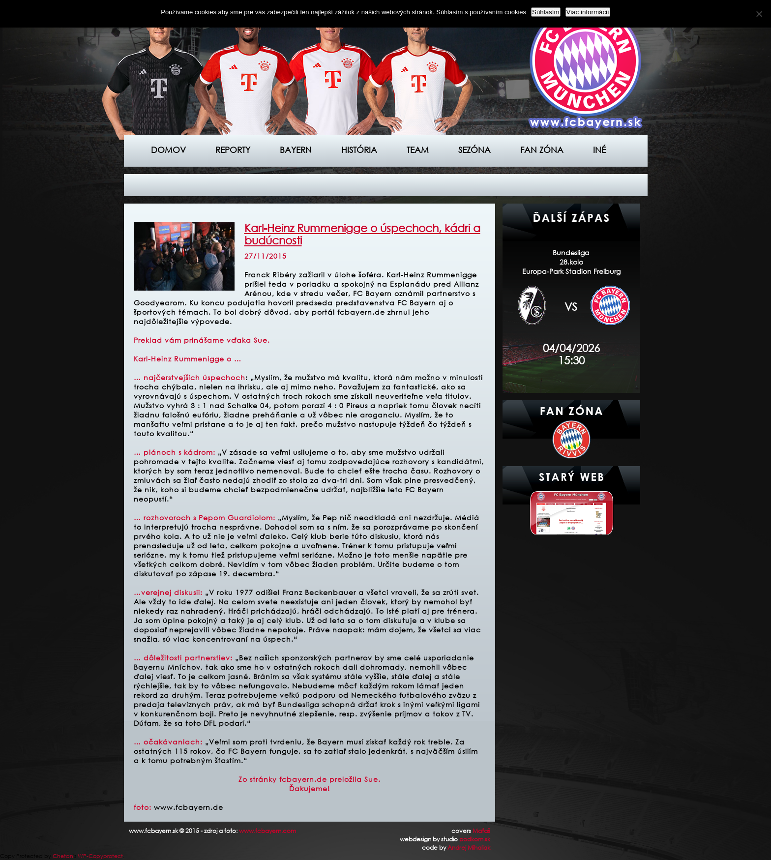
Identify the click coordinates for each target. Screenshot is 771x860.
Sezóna (474, 150)
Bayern (296, 150)
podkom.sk (474, 839)
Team (418, 150)
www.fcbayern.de (188, 807)
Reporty (232, 150)
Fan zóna (541, 150)
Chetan (63, 856)
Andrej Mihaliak (468, 847)
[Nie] (759, 14)
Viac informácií (587, 12)
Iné (599, 150)
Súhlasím (546, 12)
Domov (168, 150)
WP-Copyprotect (100, 856)
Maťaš (481, 831)
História (359, 150)
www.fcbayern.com (267, 831)
